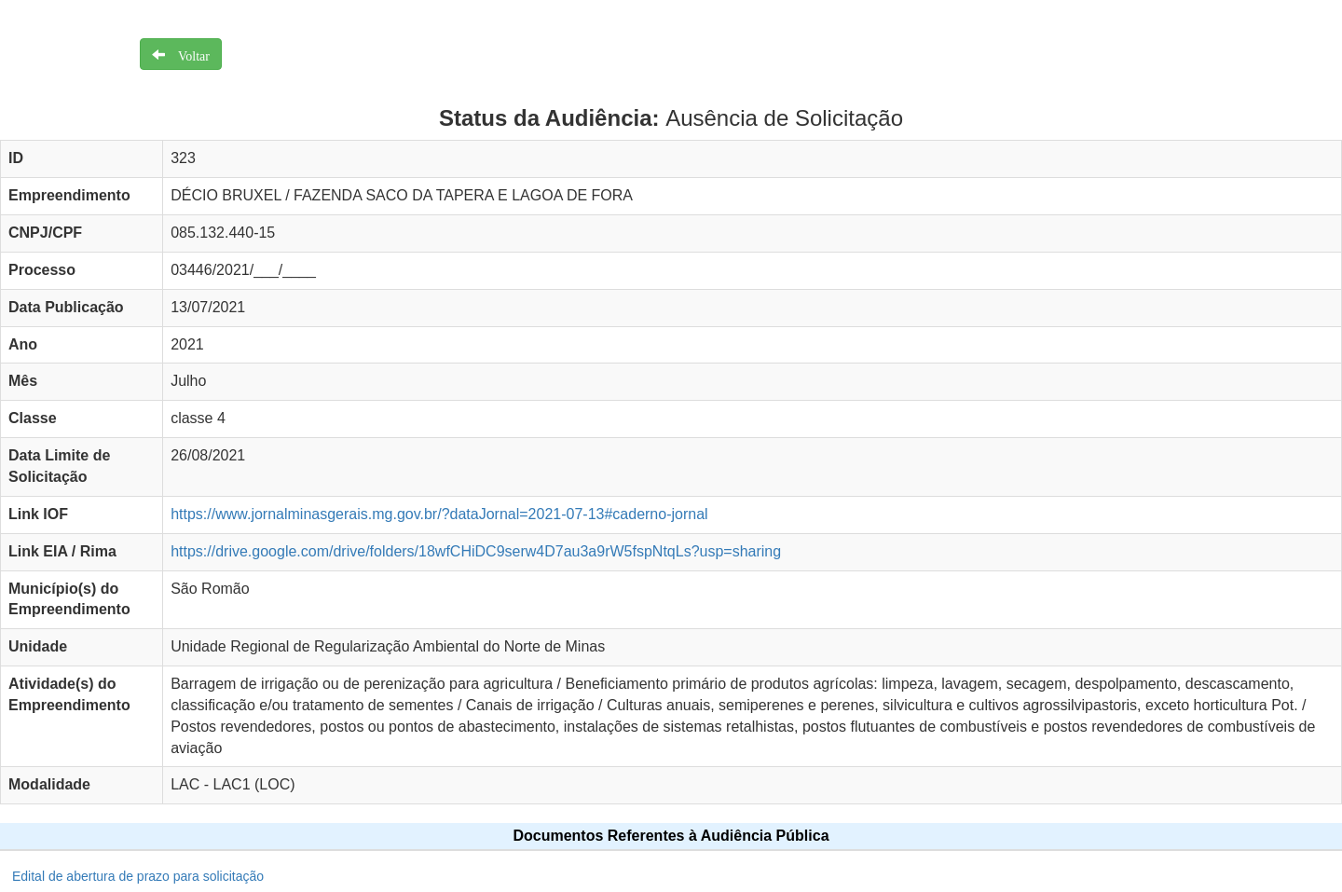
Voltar (187, 54)
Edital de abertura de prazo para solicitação (138, 876)
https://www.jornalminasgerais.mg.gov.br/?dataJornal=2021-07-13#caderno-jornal (439, 514)
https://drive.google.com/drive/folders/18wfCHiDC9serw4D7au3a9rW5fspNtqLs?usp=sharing (476, 551)
